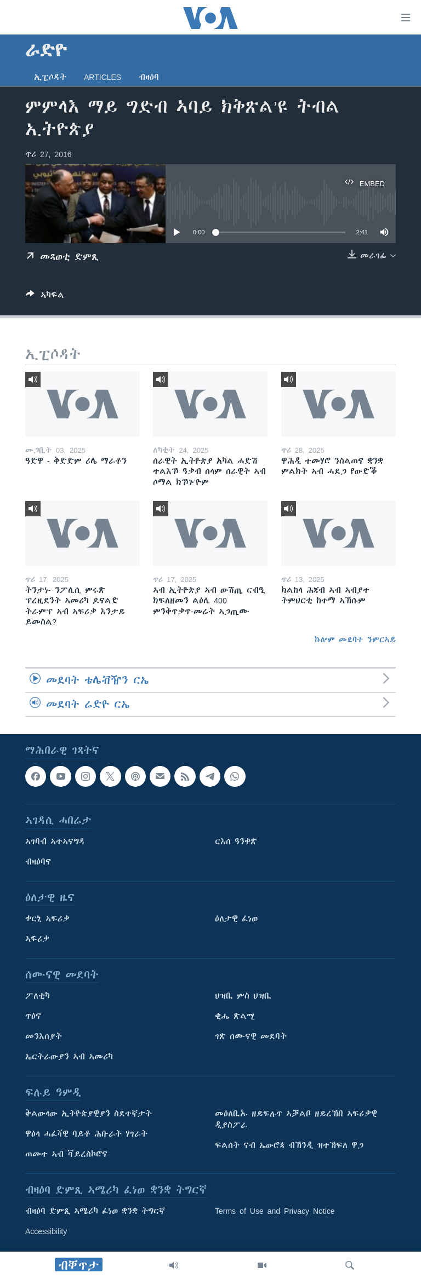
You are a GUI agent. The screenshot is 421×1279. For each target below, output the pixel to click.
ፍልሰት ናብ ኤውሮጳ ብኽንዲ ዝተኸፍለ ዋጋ (289, 1146)
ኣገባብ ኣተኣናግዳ (55, 842)
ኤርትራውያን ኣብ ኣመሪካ (69, 1057)
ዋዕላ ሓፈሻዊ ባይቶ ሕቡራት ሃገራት (86, 1134)
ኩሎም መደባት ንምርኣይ (355, 639)
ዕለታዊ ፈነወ (236, 919)
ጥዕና (33, 1017)
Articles (102, 77)
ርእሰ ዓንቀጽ (236, 842)
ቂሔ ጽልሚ (235, 1017)
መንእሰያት (43, 1037)
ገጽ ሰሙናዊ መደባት (251, 1037)
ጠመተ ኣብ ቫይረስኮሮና (66, 1155)
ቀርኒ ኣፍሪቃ (47, 919)
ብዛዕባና (38, 862)
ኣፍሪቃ (37, 939)
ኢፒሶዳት (50, 77)
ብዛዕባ (149, 77)
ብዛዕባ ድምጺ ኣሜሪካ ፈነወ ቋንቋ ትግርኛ (95, 1212)
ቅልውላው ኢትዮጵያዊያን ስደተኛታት (88, 1114)
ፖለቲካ (37, 996)
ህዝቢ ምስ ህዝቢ (243, 996)
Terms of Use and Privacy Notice (275, 1212)
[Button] (45, 297)
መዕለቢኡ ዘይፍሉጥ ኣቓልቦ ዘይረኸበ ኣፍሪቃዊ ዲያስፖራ (296, 1120)
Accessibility (46, 1232)
